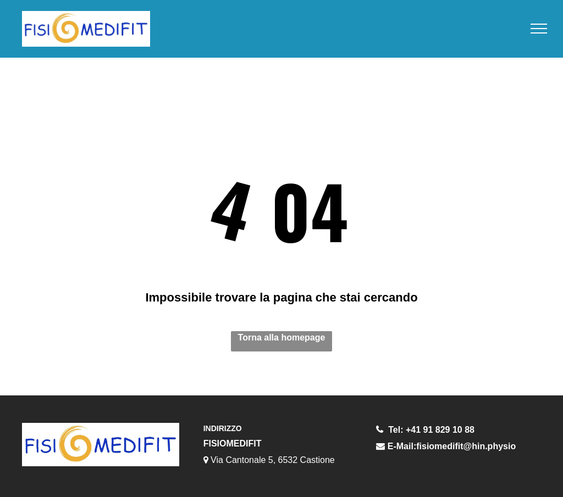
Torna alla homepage (281, 337)
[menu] (539, 28)
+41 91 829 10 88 (440, 429)
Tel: (395, 429)
